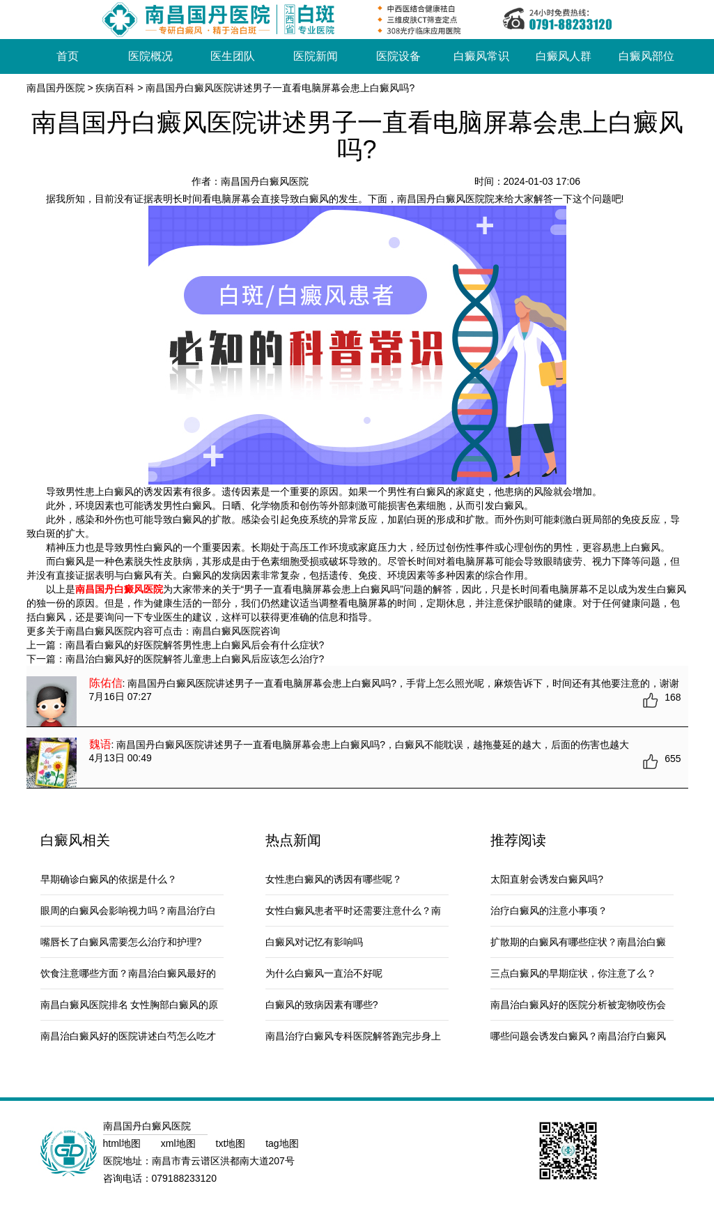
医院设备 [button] (398, 56)
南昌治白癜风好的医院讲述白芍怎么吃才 (128, 1036)
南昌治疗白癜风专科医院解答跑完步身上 (353, 1036)
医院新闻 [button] (315, 56)
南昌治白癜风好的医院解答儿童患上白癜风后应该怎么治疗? (195, 658)
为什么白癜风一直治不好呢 (323, 973)
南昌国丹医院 (55, 87)
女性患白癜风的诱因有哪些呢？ (333, 879)
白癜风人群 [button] (563, 56)
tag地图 (281, 1143)
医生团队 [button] (232, 56)
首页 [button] (67, 56)
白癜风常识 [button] (481, 56)
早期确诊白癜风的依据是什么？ (108, 879)
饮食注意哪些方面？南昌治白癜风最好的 (128, 973)
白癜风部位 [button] (646, 56)
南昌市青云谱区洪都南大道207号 (223, 1160)
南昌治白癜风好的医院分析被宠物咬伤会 (578, 1004)
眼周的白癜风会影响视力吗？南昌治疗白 (128, 910)
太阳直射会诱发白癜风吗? (546, 879)
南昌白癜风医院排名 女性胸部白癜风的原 (129, 1004)
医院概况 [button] (150, 56)
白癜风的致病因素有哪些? (321, 1004)
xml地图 (180, 1143)
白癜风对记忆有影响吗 (314, 941)
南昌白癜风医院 (226, 631)
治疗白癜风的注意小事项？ (548, 910)
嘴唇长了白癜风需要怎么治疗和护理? (121, 941)
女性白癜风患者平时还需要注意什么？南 (353, 910)
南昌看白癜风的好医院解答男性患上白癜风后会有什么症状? (195, 644)
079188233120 (184, 1178)
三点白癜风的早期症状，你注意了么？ (573, 973)
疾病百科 (114, 87)
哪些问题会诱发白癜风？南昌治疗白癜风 (578, 1036)
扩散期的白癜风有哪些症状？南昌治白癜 (578, 941)
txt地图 (232, 1143)
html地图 (123, 1143)
